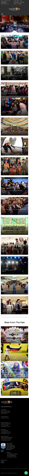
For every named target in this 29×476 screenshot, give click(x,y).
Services (2, 461)
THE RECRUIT (8, 452)
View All (14, 340)
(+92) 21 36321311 (3, 2)
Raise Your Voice (4, 460)
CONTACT (15, 3)
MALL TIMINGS (22, 2)
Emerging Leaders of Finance (12, 454)
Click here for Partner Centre (6, 423)
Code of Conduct (9, 444)
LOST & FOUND (16, 2)
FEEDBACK (19, 3)
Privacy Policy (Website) (10, 445)
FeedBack (2, 462)
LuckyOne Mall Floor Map (10, 447)
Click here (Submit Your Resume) (6, 437)
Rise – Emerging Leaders (11, 455)
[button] (26, 473)
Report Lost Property (10, 448)
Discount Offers (9, 449)
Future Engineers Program (11, 456)
